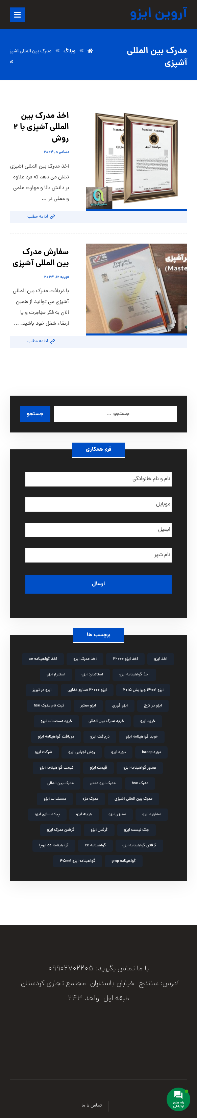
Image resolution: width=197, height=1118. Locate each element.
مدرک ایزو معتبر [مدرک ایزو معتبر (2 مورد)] (103, 783)
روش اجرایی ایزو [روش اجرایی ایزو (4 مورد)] (81, 752)
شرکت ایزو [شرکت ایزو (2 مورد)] (43, 752)
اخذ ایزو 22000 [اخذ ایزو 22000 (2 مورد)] (125, 659)
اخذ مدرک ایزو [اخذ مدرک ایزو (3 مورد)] (85, 659)
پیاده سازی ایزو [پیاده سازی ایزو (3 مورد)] (47, 815)
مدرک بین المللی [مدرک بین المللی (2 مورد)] (60, 783)
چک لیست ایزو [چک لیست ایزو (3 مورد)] (136, 830)
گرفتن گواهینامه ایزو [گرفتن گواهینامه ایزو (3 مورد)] (139, 846)
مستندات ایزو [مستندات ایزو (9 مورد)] (55, 799)
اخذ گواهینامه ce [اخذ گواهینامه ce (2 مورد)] (43, 659)
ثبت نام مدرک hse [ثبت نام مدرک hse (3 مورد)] (49, 706)
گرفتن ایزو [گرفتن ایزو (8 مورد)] (99, 830)
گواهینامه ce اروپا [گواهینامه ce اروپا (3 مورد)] (54, 846)
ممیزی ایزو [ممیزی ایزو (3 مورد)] (117, 815)
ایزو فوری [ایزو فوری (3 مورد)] (120, 706)
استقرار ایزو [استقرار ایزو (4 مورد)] (56, 675)
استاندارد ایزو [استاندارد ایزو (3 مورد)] (92, 675)
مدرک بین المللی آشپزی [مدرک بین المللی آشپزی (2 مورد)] (133, 799)
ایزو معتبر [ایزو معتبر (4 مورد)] (88, 706)
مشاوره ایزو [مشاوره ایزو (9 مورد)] (151, 815)
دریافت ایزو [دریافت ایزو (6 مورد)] (99, 737)
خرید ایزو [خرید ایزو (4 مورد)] (147, 721)
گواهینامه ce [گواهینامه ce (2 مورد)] (95, 846)
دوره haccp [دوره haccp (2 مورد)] (151, 752)
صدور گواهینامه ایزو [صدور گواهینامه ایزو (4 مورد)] (139, 768)
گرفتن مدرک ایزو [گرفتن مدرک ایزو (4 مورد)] (60, 830)
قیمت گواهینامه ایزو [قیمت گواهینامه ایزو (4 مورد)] (57, 768)
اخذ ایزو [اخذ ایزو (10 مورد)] (160, 659)
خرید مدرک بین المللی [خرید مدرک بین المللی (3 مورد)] (106, 721)
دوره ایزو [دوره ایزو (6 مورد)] (118, 752)
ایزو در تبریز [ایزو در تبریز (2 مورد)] (41, 690)
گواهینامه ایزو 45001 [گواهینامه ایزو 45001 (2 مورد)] (77, 861)
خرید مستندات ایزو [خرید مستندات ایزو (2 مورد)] (56, 721)
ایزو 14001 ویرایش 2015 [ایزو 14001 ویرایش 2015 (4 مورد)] (143, 690)
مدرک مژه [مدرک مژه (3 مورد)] (90, 799)
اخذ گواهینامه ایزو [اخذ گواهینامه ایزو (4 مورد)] (134, 675)
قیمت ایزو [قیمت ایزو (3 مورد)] (98, 768)
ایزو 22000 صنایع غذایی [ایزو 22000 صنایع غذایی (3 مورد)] (87, 690)
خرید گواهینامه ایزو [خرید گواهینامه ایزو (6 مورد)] (142, 737)
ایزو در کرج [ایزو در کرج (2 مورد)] (153, 706)
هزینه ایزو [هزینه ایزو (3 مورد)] (84, 815)
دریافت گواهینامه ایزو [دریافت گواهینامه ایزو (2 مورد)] (56, 737)
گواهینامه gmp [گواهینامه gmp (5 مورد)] (124, 861)
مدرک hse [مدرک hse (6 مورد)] (140, 783)
